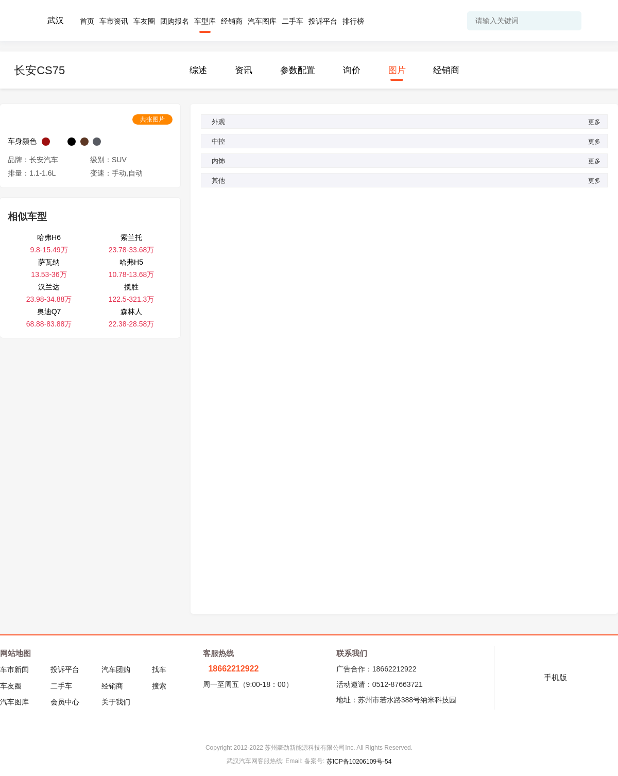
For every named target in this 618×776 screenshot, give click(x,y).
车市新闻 (14, 669)
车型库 (205, 21)
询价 (351, 70)
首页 (87, 21)
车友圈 (144, 21)
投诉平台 (322, 21)
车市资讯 (113, 21)
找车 (159, 669)
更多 (596, 122)
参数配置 (297, 70)
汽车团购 (115, 669)
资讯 (243, 70)
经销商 (232, 21)
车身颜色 (22, 141)
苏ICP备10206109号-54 (359, 761)
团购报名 (174, 21)
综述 (198, 70)
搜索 (159, 686)
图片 (397, 70)
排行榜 (353, 21)
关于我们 (115, 702)
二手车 (292, 21)
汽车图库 (262, 21)
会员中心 (64, 702)
